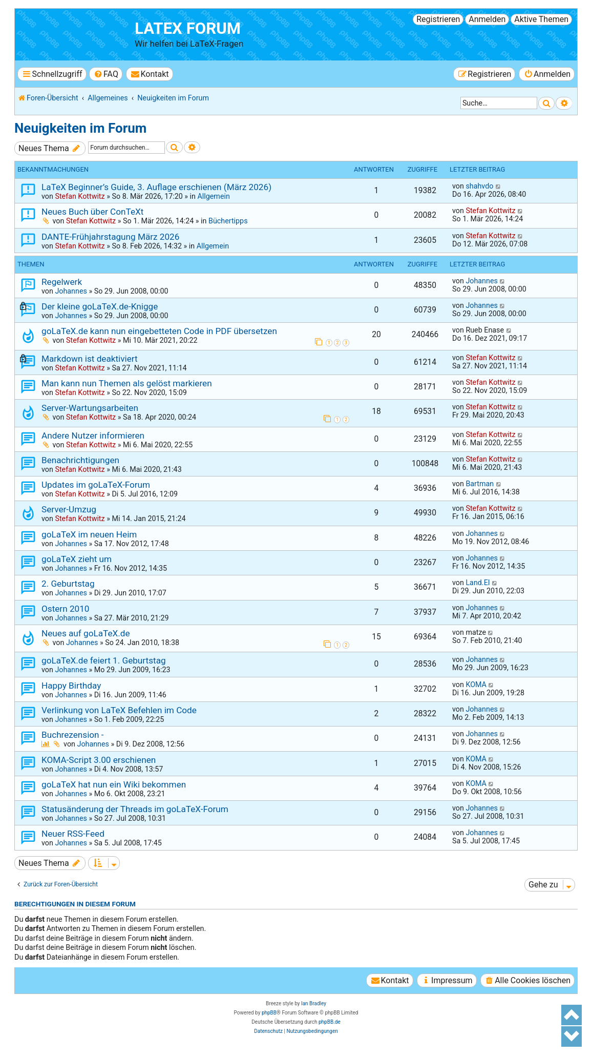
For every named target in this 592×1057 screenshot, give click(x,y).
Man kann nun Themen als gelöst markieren (126, 383)
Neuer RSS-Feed (72, 833)
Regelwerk (61, 282)
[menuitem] (105, 74)
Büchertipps (228, 221)
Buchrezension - (72, 735)
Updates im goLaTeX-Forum (95, 485)
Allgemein (213, 196)
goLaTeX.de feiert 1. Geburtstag (103, 660)
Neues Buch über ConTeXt (92, 211)
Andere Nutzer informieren (92, 435)
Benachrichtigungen (80, 460)
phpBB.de (330, 1022)
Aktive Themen (541, 19)
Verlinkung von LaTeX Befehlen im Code (119, 710)
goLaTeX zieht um (76, 559)
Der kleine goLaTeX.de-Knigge (99, 306)
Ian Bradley (313, 1003)
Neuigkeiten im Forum (80, 128)
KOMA (476, 684)
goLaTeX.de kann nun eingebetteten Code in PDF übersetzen (159, 331)
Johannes (71, 291)
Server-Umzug (68, 509)
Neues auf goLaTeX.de (85, 633)
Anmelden (487, 19)
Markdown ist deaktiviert (89, 359)
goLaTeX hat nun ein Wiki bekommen (113, 784)
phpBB (269, 1012)
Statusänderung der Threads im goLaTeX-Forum (134, 809)
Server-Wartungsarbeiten (89, 408)
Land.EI (478, 582)
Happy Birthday (71, 685)
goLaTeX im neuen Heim (89, 534)
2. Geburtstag (68, 583)
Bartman (480, 484)
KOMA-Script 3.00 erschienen (98, 760)
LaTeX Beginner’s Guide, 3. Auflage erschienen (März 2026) (156, 187)
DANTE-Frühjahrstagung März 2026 (110, 237)
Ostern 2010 (65, 609)
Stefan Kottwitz (79, 196)
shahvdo (479, 186)
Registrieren (438, 19)
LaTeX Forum (188, 28)
